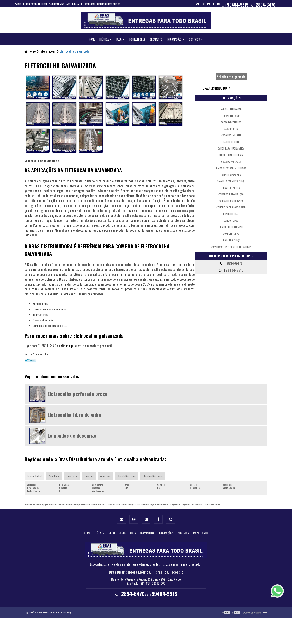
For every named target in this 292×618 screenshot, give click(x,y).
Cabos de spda (231, 142)
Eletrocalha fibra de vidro (74, 414)
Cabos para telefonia (231, 155)
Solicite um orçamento (231, 76)
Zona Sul (88, 476)
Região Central (34, 476)
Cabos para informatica (231, 148)
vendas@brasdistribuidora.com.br (102, 4)
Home (92, 39)
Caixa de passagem (231, 161)
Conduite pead (231, 214)
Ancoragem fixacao (231, 109)
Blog (119, 39)
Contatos (194, 39)
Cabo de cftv (231, 129)
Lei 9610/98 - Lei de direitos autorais (207, 504)
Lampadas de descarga (72, 435)
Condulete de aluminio (231, 227)
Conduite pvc (231, 220)
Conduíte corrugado (231, 201)
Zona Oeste (71, 476)
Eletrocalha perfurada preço (78, 393)
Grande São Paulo (127, 476)
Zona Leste (105, 476)
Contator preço (231, 240)
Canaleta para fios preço (231, 181)
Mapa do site (200, 533)
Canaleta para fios (231, 174)
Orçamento (156, 39)
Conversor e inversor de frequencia (231, 246)
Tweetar (30, 360)
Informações (174, 39)
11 (263, 5)
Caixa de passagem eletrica (231, 168)
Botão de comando (231, 122)
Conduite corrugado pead (231, 207)
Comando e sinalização (231, 194)
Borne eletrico (231, 115)
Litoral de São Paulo (153, 476)
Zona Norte (54, 476)
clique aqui (67, 345)
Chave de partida (231, 187)
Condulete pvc (231, 233)
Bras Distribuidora (216, 88)
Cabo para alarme (231, 135)
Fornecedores (137, 39)
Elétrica (104, 39)
